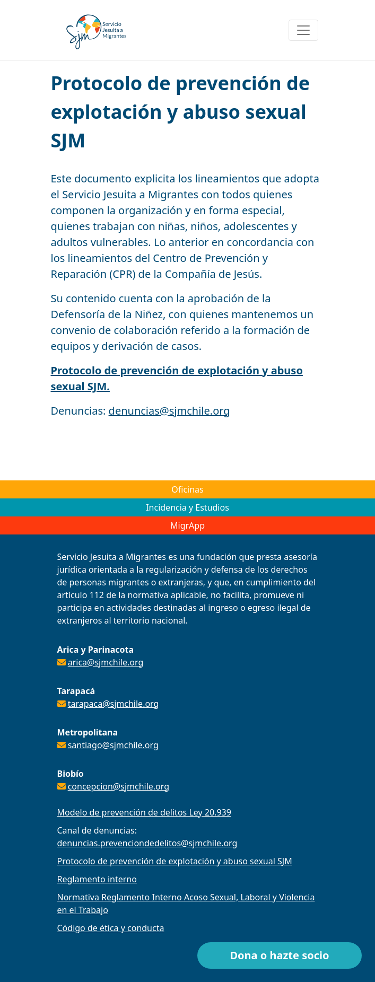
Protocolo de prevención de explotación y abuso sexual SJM (174, 861)
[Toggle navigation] (303, 30)
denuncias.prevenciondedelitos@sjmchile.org (147, 843)
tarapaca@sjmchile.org (113, 703)
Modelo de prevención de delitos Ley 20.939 (144, 812)
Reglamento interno (97, 879)
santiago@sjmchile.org (113, 745)
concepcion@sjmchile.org (118, 786)
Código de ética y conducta (110, 928)
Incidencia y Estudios (187, 507)
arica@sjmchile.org (106, 662)
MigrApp (187, 525)
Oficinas (187, 489)
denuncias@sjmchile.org (169, 411)
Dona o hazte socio (279, 955)
